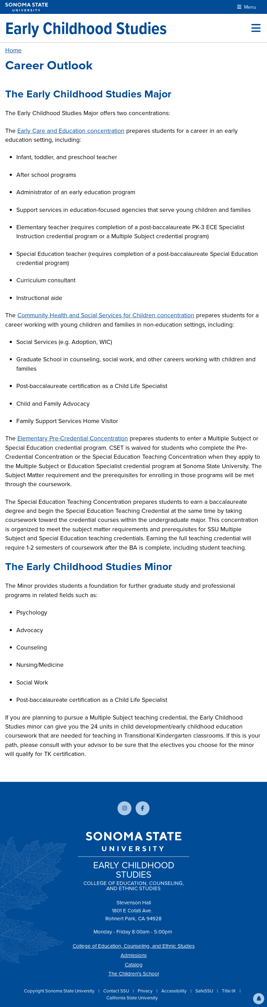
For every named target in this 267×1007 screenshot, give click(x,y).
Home (13, 50)
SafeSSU (204, 991)
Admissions (134, 955)
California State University (132, 998)
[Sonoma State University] (26, 7)
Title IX (229, 991)
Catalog (134, 965)
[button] (258, 998)
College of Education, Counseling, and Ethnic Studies (134, 946)
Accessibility (174, 991)
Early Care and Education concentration (70, 130)
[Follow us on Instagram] (124, 808)
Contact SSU (116, 991)
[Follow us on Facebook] (142, 808)
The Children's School (133, 974)
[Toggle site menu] (255, 28)
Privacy (146, 991)
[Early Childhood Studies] (86, 28)
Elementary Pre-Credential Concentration (72, 438)
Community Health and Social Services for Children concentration (105, 315)
